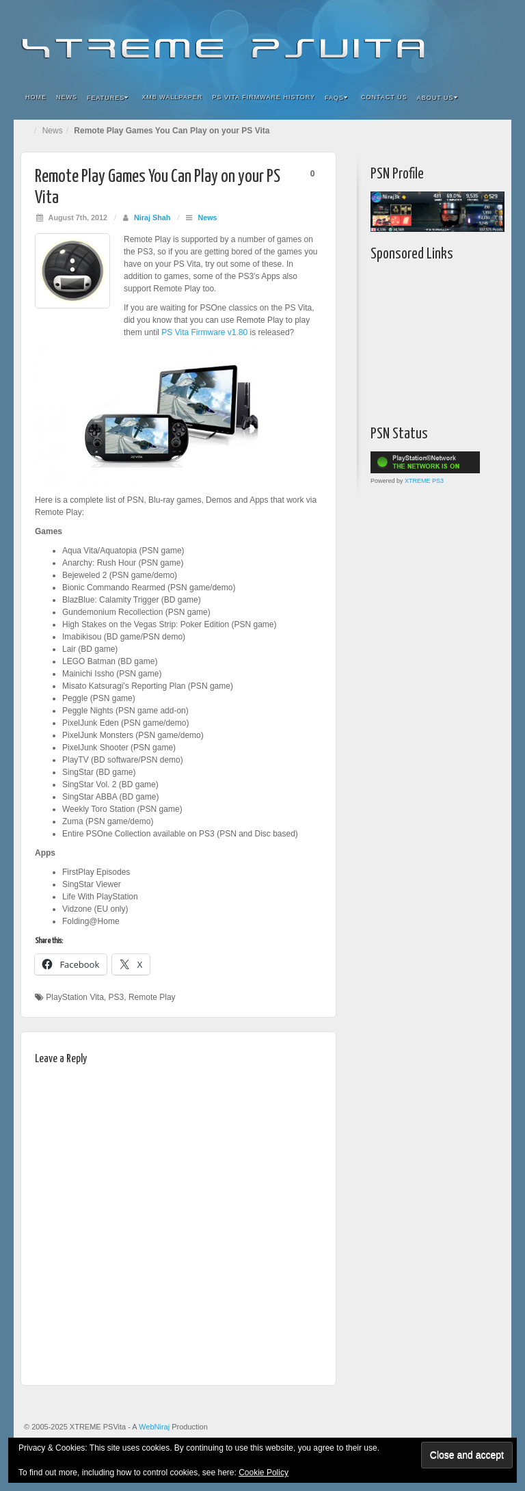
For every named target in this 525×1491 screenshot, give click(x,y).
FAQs (336, 97)
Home (35, 97)
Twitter (454, 39)
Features (108, 97)
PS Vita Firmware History (263, 97)
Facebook (399, 39)
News (66, 97)
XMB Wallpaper (172, 97)
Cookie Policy (263, 1472)
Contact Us (384, 97)
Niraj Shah (152, 217)
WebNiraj (154, 1427)
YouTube (473, 39)
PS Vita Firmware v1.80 (204, 332)
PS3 (116, 997)
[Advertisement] (448, 340)
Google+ (436, 39)
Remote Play (152, 997)
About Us (437, 97)
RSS (491, 39)
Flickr (418, 39)
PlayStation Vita (75, 997)
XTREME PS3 (424, 480)
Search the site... (492, 98)
